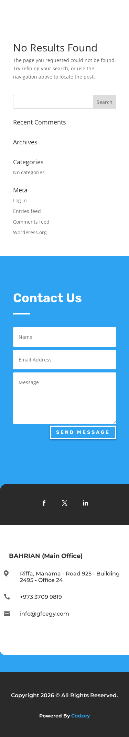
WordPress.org (30, 232)
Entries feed (27, 211)
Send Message (83, 432)
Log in (20, 200)
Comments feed (31, 221)
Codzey (80, 716)
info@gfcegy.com (44, 613)
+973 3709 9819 (41, 597)
